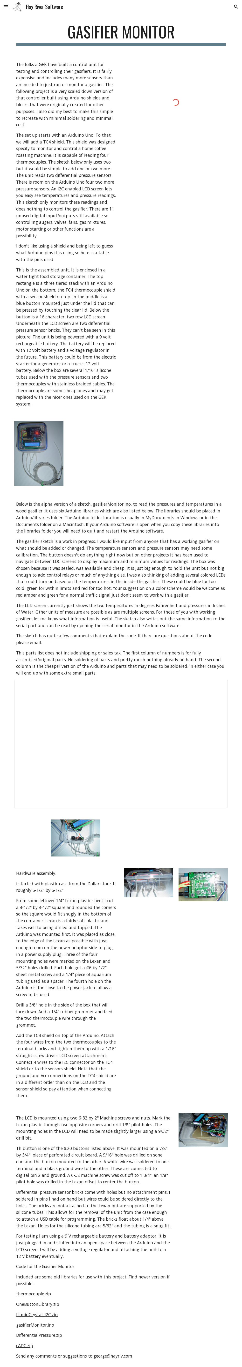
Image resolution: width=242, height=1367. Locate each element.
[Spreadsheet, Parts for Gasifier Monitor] (121, 744)
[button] (6, 6)
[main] (121, 34)
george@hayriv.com (113, 1356)
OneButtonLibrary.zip (37, 1304)
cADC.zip (24, 1345)
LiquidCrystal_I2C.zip (37, 1314)
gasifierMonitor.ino (35, 1325)
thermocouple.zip (33, 1294)
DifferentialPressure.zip (39, 1335)
